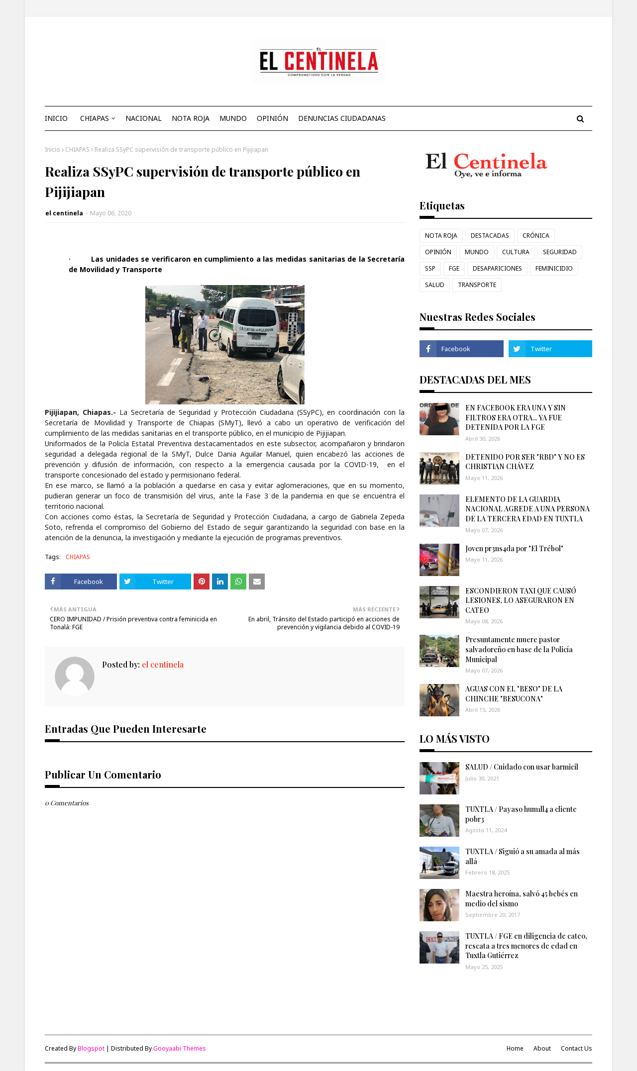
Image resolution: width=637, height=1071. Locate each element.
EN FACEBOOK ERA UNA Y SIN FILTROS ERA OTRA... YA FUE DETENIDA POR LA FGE (515, 417)
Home (515, 1048)
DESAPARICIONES (497, 268)
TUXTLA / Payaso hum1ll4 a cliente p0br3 (521, 814)
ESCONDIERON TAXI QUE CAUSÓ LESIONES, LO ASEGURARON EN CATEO (520, 600)
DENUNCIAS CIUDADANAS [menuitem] (342, 118)
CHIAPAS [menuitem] (94, 118)
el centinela (64, 213)
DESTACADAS (490, 235)
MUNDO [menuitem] (233, 118)
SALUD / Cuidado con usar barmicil (521, 767)
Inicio (52, 149)
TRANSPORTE (477, 285)
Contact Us (576, 1048)
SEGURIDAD (560, 252)
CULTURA (516, 252)
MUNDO (477, 252)
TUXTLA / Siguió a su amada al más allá (522, 856)
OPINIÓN (438, 252)
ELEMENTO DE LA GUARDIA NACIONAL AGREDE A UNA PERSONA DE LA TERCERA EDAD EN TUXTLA (527, 508)
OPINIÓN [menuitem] (272, 118)
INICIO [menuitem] (56, 118)
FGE (454, 268)
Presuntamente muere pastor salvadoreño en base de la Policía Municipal (519, 649)
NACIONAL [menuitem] (143, 118)
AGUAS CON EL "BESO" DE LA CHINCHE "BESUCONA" (513, 693)
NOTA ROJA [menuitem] (191, 118)
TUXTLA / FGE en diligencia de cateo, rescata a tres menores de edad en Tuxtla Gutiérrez (526, 945)
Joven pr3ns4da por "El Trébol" (514, 548)
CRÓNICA (536, 235)
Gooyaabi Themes (179, 1048)
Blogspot (91, 1048)
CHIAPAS (77, 149)
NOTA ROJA (441, 235)
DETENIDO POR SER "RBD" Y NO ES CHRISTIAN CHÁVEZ (525, 462)
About (542, 1048)
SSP (430, 268)
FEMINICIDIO (554, 268)
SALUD (434, 285)
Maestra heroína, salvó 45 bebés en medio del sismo (521, 898)
